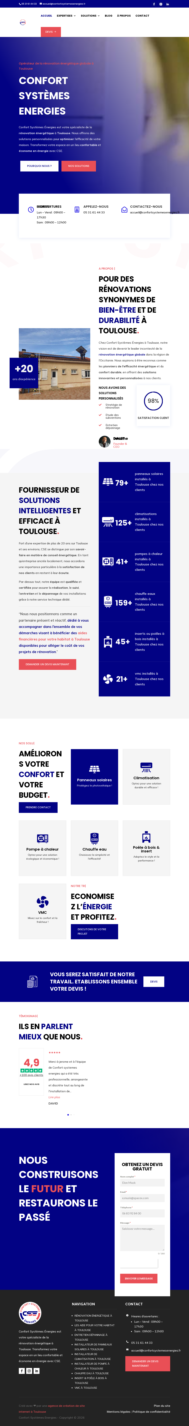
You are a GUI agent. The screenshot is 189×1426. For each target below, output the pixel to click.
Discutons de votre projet (92, 931)
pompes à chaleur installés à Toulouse (149, 559)
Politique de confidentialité (151, 1411)
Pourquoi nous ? (39, 166)
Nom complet (127, 1176)
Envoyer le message (139, 1279)
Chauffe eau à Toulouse (92, 1373)
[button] (68, 1115)
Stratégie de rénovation (114, 406)
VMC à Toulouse (86, 1387)
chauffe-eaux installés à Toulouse (145, 599)
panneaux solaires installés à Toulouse (149, 479)
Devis (153, 981)
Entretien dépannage (113, 426)
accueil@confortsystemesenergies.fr (155, 212)
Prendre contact (38, 807)
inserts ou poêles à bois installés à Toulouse (149, 638)
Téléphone (126, 1207)
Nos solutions (78, 166)
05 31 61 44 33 (29, 3)
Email (123, 1192)
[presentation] (139, 1263)
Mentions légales (118, 1411)
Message (125, 1222)
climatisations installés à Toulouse (146, 519)
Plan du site (162, 1406)
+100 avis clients (31, 1075)
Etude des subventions (113, 416)
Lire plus (54, 1097)
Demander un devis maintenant (47, 664)
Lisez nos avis (31, 1084)
